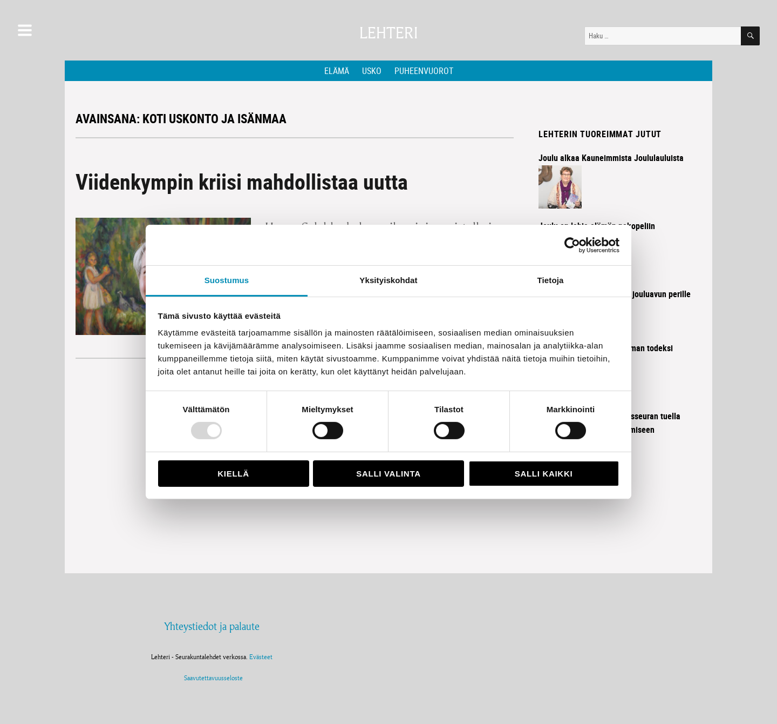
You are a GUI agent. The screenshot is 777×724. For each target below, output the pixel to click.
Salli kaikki (544, 473)
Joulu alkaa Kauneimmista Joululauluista (611, 158)
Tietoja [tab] (550, 280)
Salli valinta (388, 473)
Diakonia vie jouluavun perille (639, 294)
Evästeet (260, 657)
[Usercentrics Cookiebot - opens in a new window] (572, 245)
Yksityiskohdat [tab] (388, 280)
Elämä (336, 71)
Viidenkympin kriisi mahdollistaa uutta (242, 181)
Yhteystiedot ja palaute (212, 626)
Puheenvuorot (423, 71)
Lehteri (388, 33)
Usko (371, 71)
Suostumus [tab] (227, 280)
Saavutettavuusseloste (212, 678)
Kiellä (233, 473)
